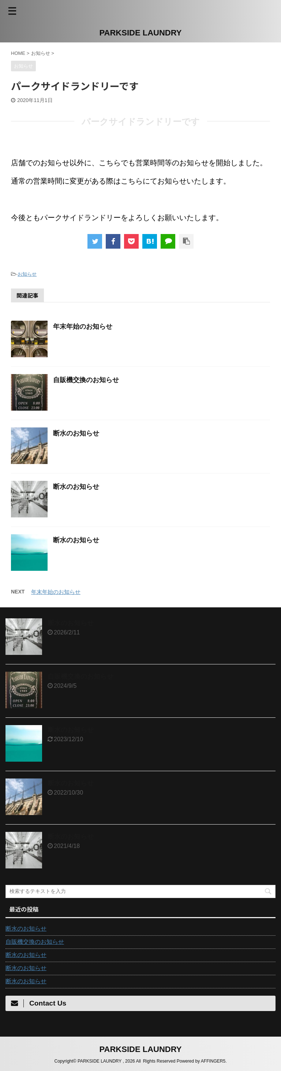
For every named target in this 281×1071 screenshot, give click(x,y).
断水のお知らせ (76, 433)
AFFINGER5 (213, 1061)
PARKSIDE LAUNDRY (141, 32)
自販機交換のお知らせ (86, 380)
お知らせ (27, 274)
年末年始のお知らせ (82, 326)
